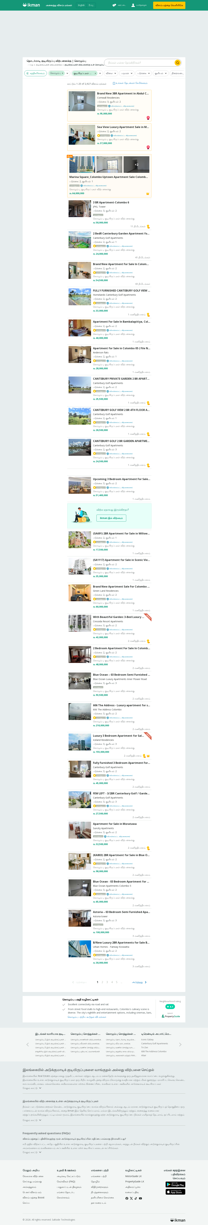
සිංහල (91, 5)
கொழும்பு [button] (55, 73)
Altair (143, 1055)
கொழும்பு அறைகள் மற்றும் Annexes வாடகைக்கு (121, 1055)
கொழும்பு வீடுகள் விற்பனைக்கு (85, 1043)
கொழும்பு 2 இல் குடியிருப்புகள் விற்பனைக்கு (50, 1039)
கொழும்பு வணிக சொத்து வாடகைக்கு (121, 1047)
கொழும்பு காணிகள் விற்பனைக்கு (86, 1039)
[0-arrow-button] (28, 1044)
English (81, 5)
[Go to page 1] (97, 982)
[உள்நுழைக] (139, 5)
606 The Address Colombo (154, 1051)
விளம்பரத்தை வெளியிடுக (169, 5)
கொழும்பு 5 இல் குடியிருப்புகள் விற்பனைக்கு (50, 1047)
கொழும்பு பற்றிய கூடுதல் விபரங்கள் (87, 1016)
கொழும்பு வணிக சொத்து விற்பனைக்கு (86, 1047)
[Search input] (139, 62)
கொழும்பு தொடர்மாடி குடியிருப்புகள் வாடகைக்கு (121, 1039)
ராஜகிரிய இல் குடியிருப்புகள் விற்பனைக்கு (50, 1051)
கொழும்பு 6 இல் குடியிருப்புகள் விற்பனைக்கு (50, 1055)
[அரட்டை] (119, 5)
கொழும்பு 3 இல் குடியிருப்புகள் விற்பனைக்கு (50, 1043)
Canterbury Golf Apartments (154, 1043)
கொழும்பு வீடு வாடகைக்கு (118, 1043)
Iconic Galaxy (147, 1039)
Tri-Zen (144, 1047)
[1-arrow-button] (180, 1044)
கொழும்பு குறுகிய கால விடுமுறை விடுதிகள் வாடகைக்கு (121, 1051)
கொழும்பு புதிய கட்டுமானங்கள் (85, 1051)
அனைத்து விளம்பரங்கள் (59, 5)
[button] (62, 73)
